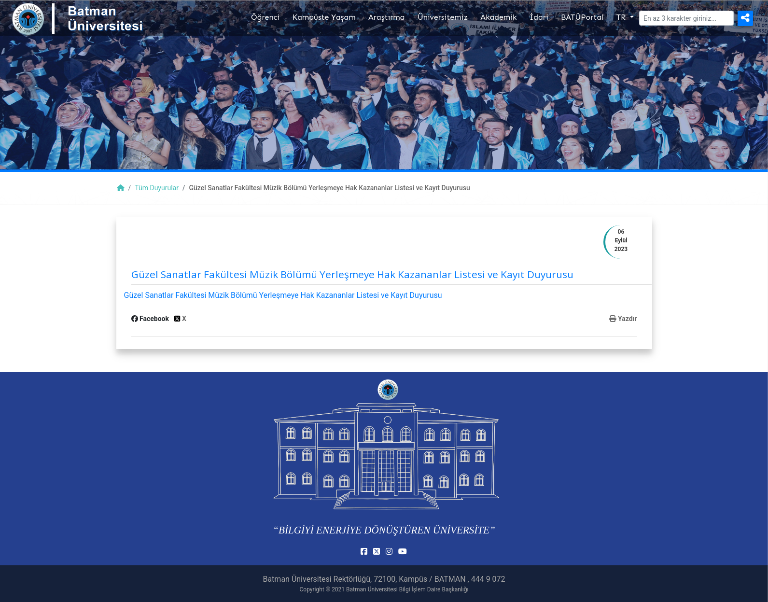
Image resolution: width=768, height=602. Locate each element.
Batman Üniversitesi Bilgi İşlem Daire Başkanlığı (407, 589)
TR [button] (622, 17)
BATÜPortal (582, 17)
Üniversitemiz (443, 17)
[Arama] (686, 18)
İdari (539, 17)
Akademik (498, 17)
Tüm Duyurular (157, 188)
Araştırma (386, 17)
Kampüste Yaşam (324, 17)
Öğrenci (265, 17)
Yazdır (623, 318)
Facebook (151, 318)
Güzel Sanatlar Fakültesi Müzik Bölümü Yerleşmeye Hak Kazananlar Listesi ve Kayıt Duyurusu (283, 295)
